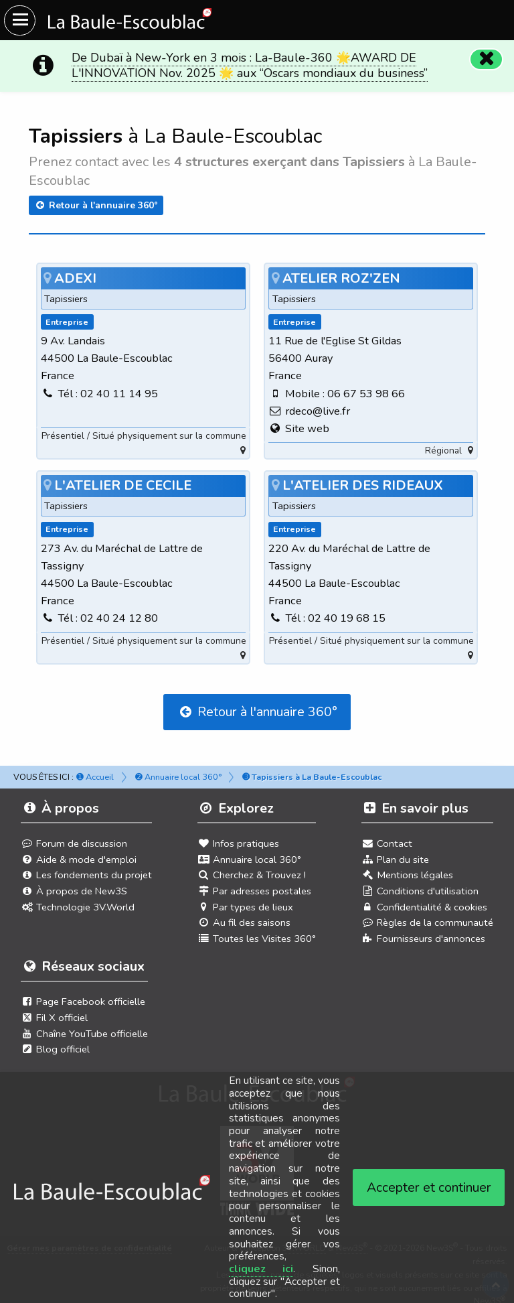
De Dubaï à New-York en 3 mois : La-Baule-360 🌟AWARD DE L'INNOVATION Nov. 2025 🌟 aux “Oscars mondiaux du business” (250, 65)
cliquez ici (261, 1268)
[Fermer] (484, 57)
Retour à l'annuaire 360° (96, 205)
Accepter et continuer (429, 1187)
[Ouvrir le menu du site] (19, 20)
